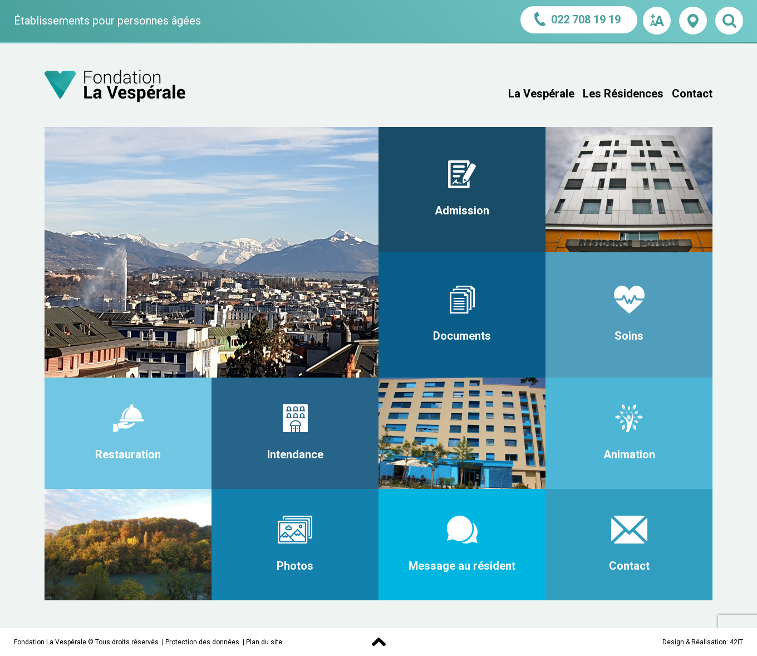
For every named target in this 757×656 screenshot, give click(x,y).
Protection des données (202, 642)
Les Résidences (623, 93)
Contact (692, 93)
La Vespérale (541, 93)
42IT (736, 642)
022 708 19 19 (578, 19)
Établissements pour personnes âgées (107, 20)
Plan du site (264, 642)
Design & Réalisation (694, 642)
